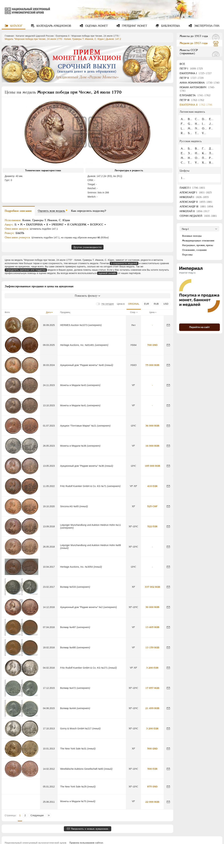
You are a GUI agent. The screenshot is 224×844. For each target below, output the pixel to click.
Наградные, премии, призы (197, 245)
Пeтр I (191, 68)
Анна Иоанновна (199, 82)
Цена (151, 312)
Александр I (196, 192)
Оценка (96, 25)
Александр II (196, 201)
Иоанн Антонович (197, 89)
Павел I (192, 187)
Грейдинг (134, 25)
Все (182, 63)
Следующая (37, 815)
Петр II (191, 77)
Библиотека (170, 25)
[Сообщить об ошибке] (168, 325)
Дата (48, 312)
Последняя (49, 815)
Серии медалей (198, 215)
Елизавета (195, 95)
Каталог (15, 25)
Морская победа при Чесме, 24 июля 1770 (95, 35)
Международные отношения (198, 240)
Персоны (187, 254)
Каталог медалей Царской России (35, 35)
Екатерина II (62, 35)
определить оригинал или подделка (26, 269)
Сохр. (133, 312)
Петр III (192, 100)
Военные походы (192, 236)
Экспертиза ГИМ (206, 25)
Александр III (196, 206)
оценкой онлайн (107, 273)
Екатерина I (196, 73)
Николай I (194, 197)
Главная (9, 35)
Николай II (194, 211)
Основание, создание (194, 250)
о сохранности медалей (124, 263)
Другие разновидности (87, 247)
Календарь (53, 25)
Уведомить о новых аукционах (89, 828)
